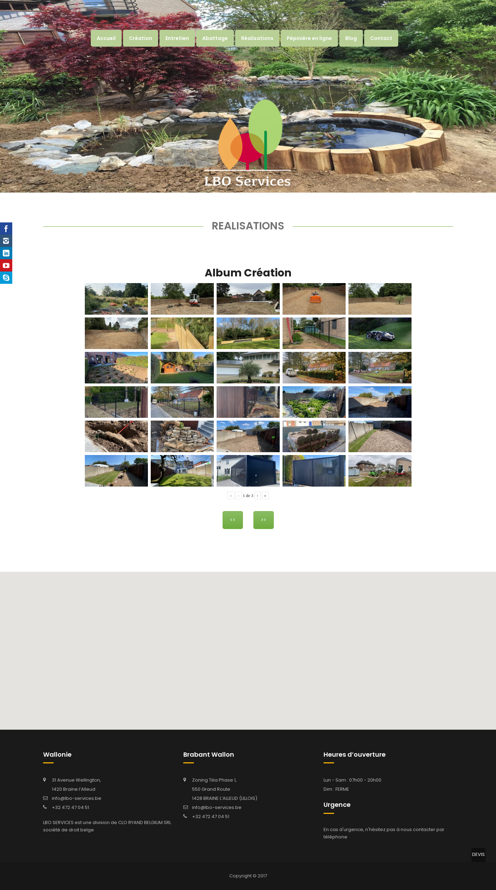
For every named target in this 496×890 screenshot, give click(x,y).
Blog (351, 38)
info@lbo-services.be (76, 798)
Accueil (106, 38)
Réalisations (257, 38)
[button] (259, 629)
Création (140, 38)
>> (263, 519)
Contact (381, 38)
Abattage (215, 38)
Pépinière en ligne (309, 38)
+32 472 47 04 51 (70, 807)
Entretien (177, 38)
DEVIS (478, 854)
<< (233, 519)
